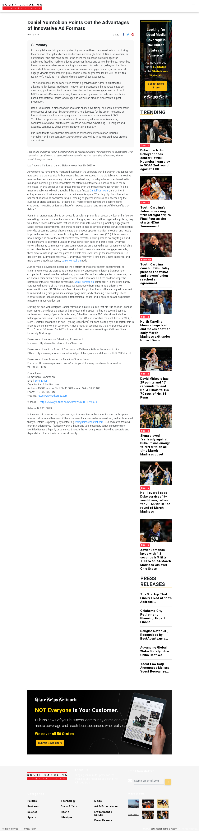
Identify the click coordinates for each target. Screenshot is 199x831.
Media (98, 800)
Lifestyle (66, 817)
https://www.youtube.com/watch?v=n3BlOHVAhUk (68, 402)
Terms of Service (9, 828)
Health (65, 811)
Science (32, 811)
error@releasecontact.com (89, 422)
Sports (31, 817)
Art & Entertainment (107, 806)
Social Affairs (69, 806)
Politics (32, 800)
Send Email (41, 380)
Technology (68, 800)
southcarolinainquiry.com (164, 828)
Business (33, 806)
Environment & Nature (103, 813)
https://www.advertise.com (53, 395)
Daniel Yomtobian (99, 190)
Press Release (103, 820)
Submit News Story (156, 85)
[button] (123, 34)
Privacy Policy (29, 828)
